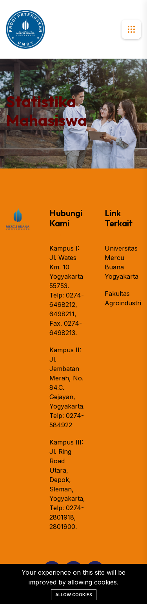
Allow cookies (73, 594)
